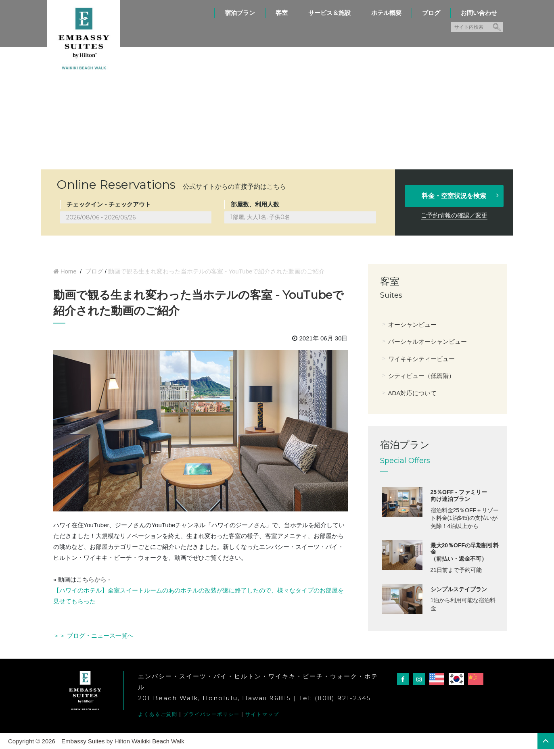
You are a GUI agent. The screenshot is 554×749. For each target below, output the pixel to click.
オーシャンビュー (412, 324)
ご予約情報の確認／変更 (454, 215)
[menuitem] (239, 9)
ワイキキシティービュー (421, 358)
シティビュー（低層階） (421, 375)
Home (69, 271)
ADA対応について (412, 393)
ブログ (431, 12)
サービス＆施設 (329, 12)
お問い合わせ (479, 12)
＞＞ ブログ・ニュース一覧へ (93, 635)
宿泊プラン (240, 12)
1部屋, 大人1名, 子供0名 (260, 217)
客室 (282, 12)
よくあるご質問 (158, 714)
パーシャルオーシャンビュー (427, 341)
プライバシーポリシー (211, 714)
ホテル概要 (386, 12)
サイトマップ (262, 714)
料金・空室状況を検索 (461, 196)
